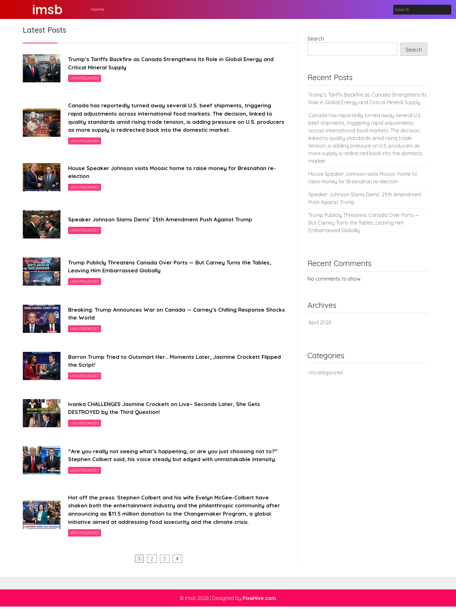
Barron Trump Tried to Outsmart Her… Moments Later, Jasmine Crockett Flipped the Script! (168, 363)
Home (97, 9)
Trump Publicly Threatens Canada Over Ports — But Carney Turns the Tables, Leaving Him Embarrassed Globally (173, 268)
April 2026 (319, 322)
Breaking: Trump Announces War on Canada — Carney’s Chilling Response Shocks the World (169, 315)
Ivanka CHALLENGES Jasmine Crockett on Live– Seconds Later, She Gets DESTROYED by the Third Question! (167, 410)
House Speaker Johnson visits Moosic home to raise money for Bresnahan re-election (175, 174)
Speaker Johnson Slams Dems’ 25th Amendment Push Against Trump (162, 221)
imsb (47, 9)
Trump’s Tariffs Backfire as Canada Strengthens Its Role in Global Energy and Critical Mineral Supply (175, 63)
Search (315, 38)
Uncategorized (85, 79)
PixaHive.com (259, 601)
